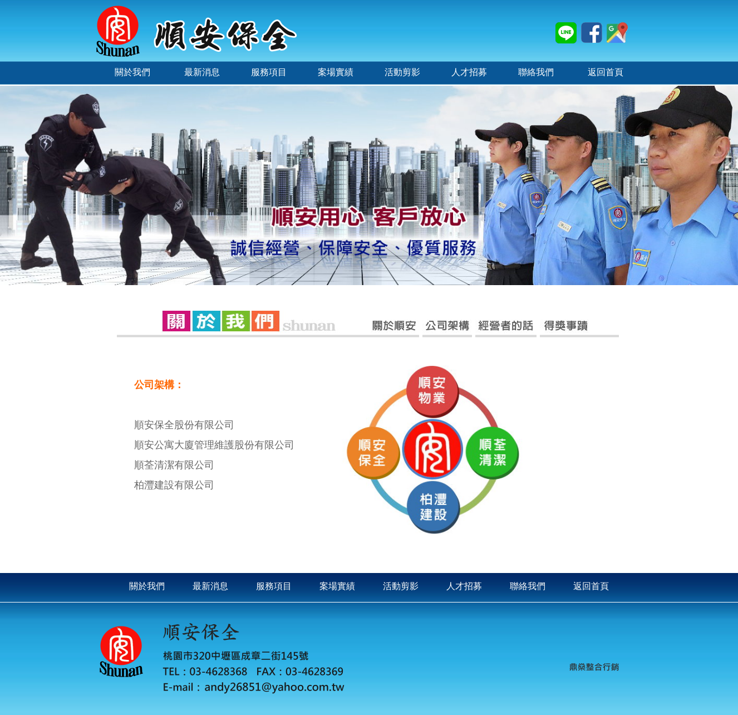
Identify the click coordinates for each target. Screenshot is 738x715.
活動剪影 (401, 586)
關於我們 (147, 586)
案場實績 (337, 586)
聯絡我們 (527, 586)
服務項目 (274, 586)
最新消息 (210, 586)
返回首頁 (591, 586)
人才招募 (464, 586)
